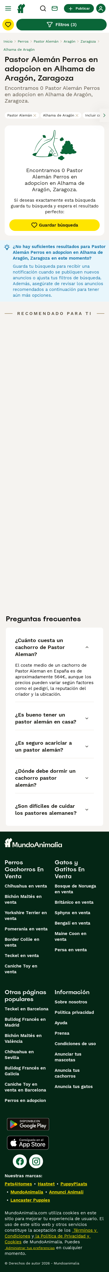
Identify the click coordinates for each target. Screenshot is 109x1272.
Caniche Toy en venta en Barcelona (25, 1087)
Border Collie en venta (22, 942)
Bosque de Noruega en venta (75, 888)
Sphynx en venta (72, 912)
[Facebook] (20, 1161)
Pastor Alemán (22, 115)
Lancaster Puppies (30, 1200)
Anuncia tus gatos (74, 1086)
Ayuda (61, 1022)
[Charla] (54, 8)
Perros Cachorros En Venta (24, 869)
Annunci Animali (66, 1192)
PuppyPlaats (73, 1184)
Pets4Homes (18, 1184)
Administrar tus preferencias (30, 1248)
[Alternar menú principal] (8, 8)
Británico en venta (74, 902)
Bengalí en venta (72, 923)
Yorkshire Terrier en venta (26, 915)
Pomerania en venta (26, 929)
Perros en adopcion (25, 1100)
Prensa (62, 1033)
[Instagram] (36, 1161)
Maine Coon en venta (70, 936)
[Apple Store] (28, 1143)
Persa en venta (71, 949)
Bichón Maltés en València (23, 1038)
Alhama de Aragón (61, 115)
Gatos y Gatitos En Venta (70, 869)
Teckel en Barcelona (27, 1009)
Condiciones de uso (75, 1043)
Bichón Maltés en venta (23, 899)
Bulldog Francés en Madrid (25, 1022)
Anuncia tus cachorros (67, 1073)
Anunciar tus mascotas (68, 1057)
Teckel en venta (22, 955)
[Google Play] (28, 1124)
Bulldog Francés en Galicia (25, 1070)
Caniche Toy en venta (21, 968)
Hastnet (46, 1184)
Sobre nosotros (71, 1002)
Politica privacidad (74, 1012)
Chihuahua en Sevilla (19, 1054)
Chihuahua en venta (26, 886)
